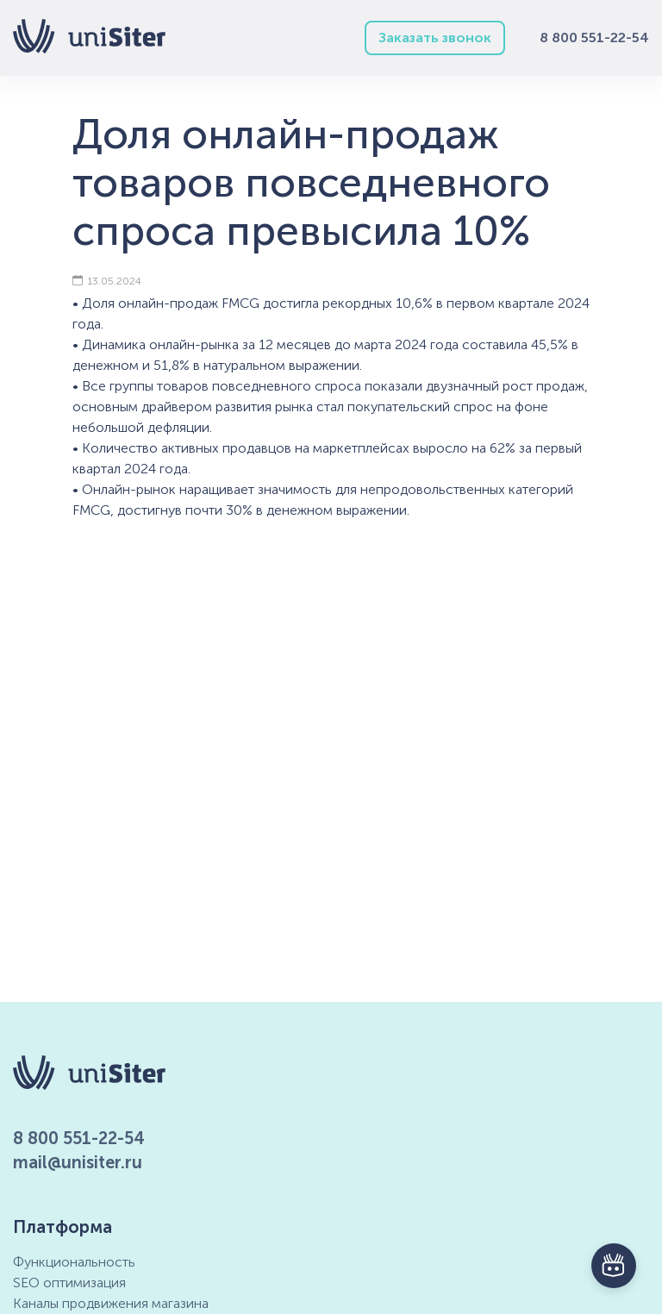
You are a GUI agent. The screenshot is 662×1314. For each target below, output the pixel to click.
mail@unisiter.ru (77, 1162)
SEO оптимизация (69, 1282)
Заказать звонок (434, 37)
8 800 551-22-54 (594, 37)
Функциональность (74, 1262)
